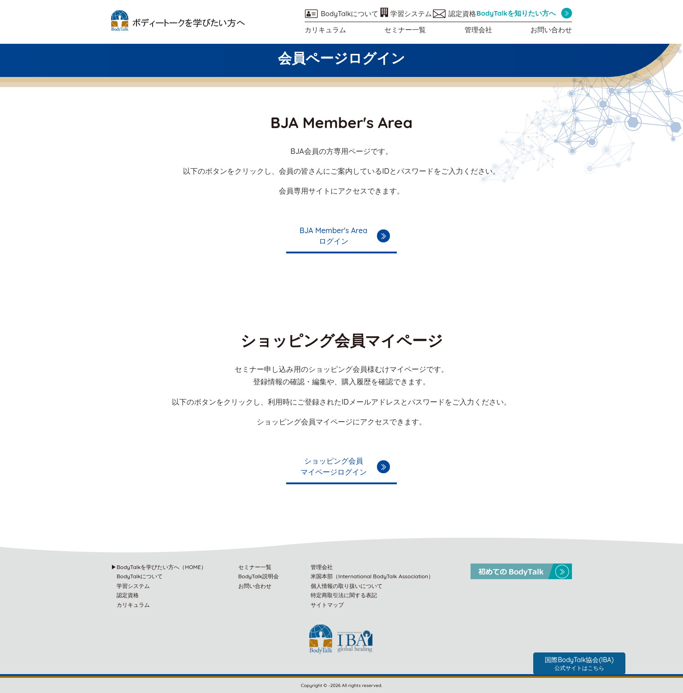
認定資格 (462, 13)
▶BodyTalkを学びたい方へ (158, 567)
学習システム (411, 13)
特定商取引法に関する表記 (344, 595)
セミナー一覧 (405, 29)
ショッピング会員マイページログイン (333, 466)
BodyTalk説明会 (258, 576)
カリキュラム (325, 29)
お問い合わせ (551, 29)
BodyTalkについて (349, 13)
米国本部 (372, 576)
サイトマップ (327, 604)
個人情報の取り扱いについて (347, 585)
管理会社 (478, 29)
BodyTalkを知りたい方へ (516, 13)
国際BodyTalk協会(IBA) (579, 663)
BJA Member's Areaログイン (333, 236)
